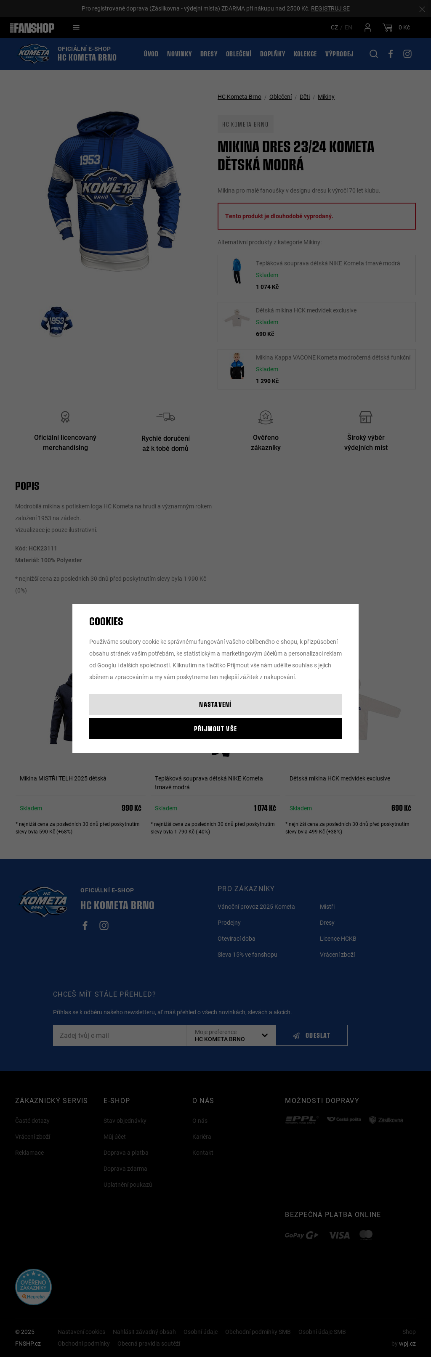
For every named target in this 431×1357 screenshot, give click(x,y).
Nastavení (215, 704)
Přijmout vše (215, 729)
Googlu (106, 665)
